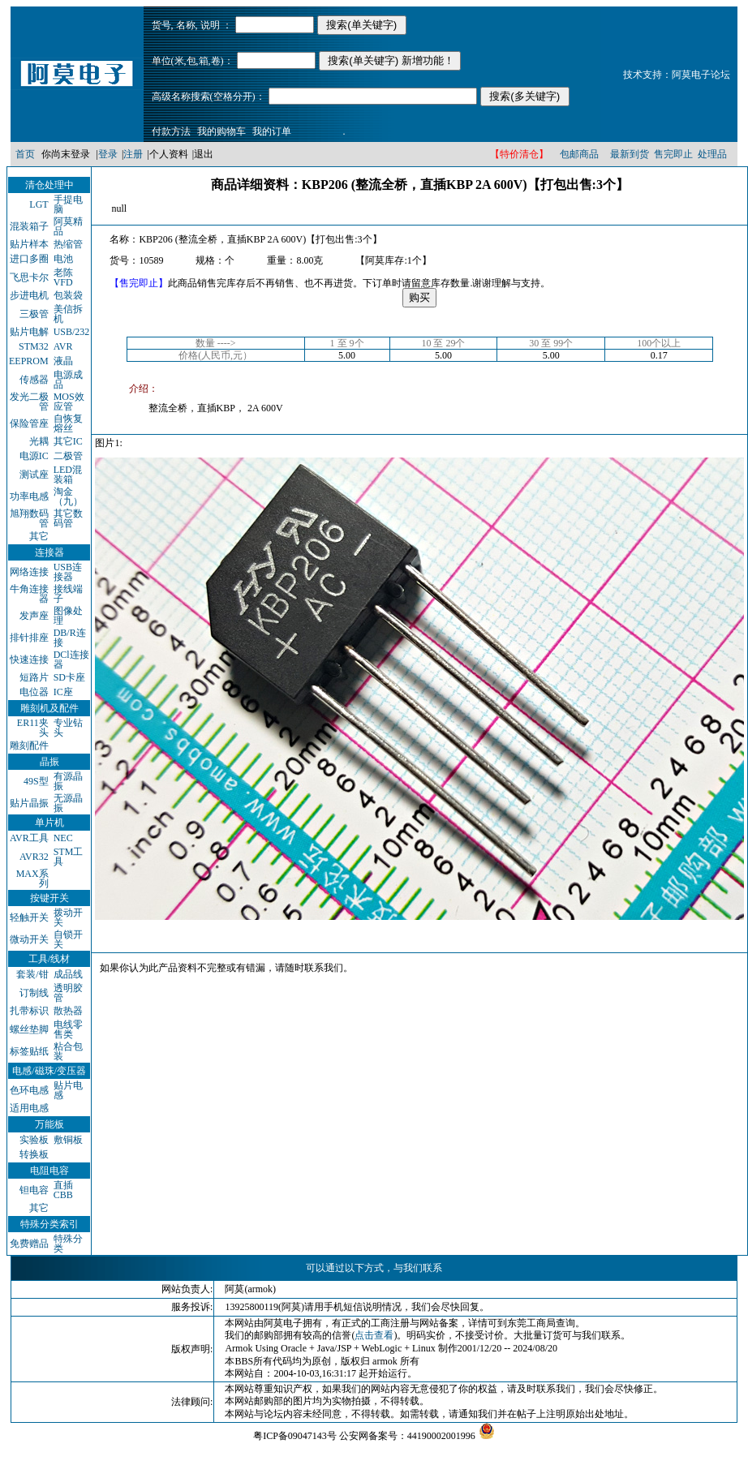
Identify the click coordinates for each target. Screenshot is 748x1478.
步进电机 (29, 295)
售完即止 (673, 154)
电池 (63, 258)
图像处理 (68, 615)
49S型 (36, 781)
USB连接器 (68, 571)
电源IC (34, 456)
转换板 (34, 1154)
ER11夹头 (33, 727)
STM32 (34, 346)
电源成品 (68, 379)
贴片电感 (68, 1090)
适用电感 (29, 1108)
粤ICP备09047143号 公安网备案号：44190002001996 (364, 1435)
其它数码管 (68, 518)
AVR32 (34, 856)
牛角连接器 (29, 593)
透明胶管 (68, 992)
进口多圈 (29, 258)
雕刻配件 (29, 745)
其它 (39, 536)
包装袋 (68, 295)
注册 (133, 154)
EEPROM (29, 361)
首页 (25, 154)
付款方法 (171, 131)
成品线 (68, 974)
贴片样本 (29, 244)
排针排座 (29, 637)
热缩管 (68, 244)
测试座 (34, 474)
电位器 (34, 692)
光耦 (39, 441)
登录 (108, 154)
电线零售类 (68, 1029)
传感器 (34, 379)
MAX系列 (32, 878)
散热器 (68, 1010)
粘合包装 (68, 1051)
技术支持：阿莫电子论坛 (676, 74)
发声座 (34, 615)
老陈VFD (63, 277)
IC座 (63, 692)
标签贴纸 (29, 1051)
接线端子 (68, 593)
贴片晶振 (29, 803)
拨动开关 (68, 917)
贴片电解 (29, 331)
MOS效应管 (69, 401)
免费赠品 (29, 1243)
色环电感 (29, 1090)
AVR (63, 346)
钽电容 (34, 1190)
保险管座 (29, 423)
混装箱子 (29, 226)
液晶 (63, 361)
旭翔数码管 (29, 518)
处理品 (712, 154)
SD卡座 (69, 677)
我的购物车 (221, 131)
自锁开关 (68, 939)
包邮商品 (579, 154)
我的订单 (271, 131)
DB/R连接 (70, 637)
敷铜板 (68, 1139)
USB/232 (72, 331)
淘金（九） (68, 496)
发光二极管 (29, 401)
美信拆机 (68, 313)
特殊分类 (68, 1243)
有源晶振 (68, 781)
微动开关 (29, 939)
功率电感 (29, 496)
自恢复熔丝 (68, 423)
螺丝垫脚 (29, 1029)
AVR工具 (29, 838)
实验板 (34, 1139)
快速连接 (29, 659)
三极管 (34, 314)
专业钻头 (68, 727)
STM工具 (69, 856)
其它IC (68, 441)
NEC (63, 838)
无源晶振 (68, 803)
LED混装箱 (68, 474)
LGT (38, 204)
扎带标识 (29, 1010)
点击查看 (374, 1335)
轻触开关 (29, 917)
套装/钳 (32, 974)
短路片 (34, 677)
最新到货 (629, 154)
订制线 (34, 993)
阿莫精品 (68, 226)
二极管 (68, 456)
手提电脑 (68, 204)
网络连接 (29, 572)
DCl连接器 (71, 659)
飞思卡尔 (29, 277)
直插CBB (63, 1190)
